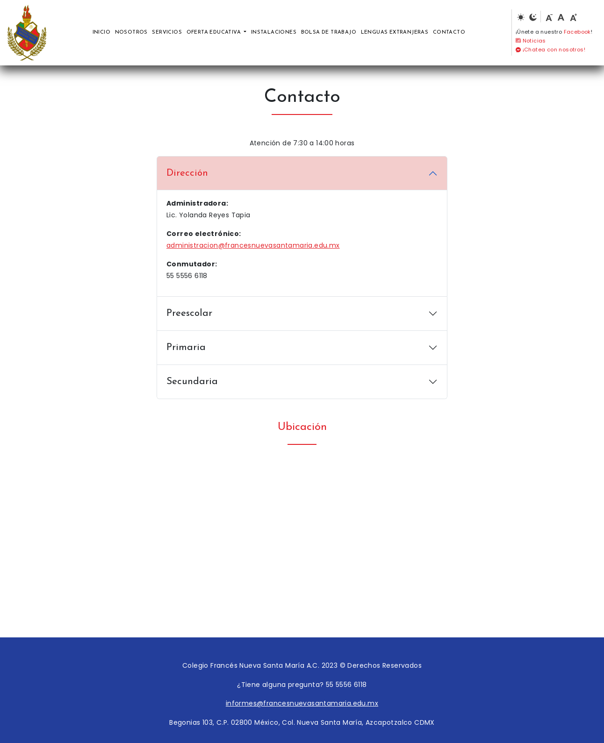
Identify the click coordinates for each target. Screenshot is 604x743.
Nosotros (131, 32)
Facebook (577, 32)
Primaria (186, 347)
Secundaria (192, 381)
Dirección (187, 173)
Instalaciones (273, 32)
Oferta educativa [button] (215, 32)
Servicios (167, 32)
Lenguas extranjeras (395, 32)
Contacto (449, 32)
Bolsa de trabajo (328, 32)
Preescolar (189, 313)
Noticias (531, 40)
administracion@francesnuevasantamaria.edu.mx (253, 245)
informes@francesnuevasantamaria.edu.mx (302, 703)
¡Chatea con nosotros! (550, 49)
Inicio (101, 32)
